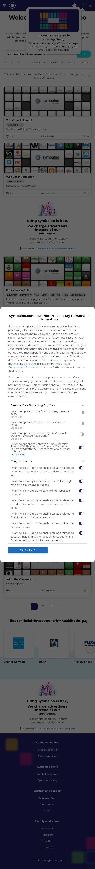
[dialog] (47, 434)
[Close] (88, 313)
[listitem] (47, 405)
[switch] (81, 412)
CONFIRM (28, 550)
